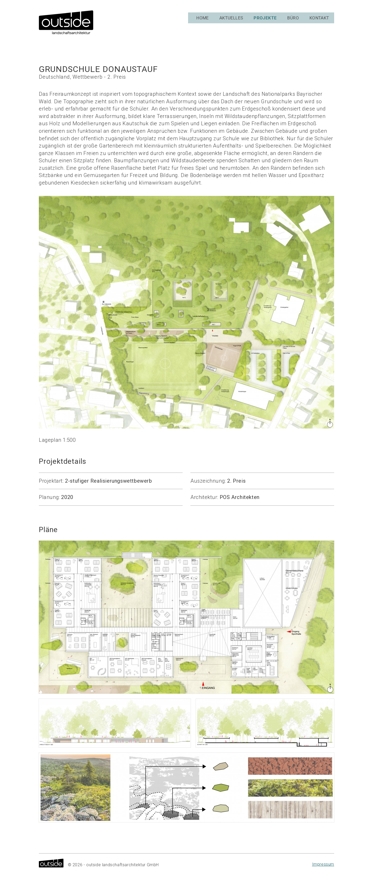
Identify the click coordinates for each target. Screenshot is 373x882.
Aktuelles (231, 23)
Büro (294, 23)
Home (202, 23)
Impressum (323, 864)
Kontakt (321, 23)
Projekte (266, 23)
